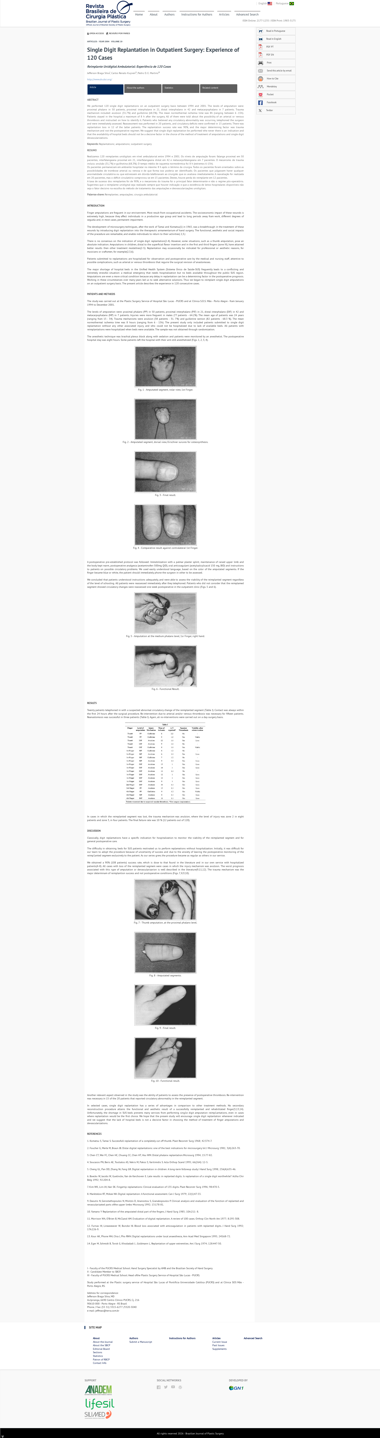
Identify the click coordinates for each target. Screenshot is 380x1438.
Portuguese (285, 3)
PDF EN (265, 54)
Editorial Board (101, 1349)
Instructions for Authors (196, 14)
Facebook (266, 102)
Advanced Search (247, 14)
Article (93, 87)
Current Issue (219, 1341)
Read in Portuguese (271, 30)
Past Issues (218, 1345)
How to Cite (267, 78)
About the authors (135, 87)
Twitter (265, 110)
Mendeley (267, 86)
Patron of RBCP (101, 1359)
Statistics (169, 87)
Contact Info (99, 1363)
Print (264, 62)
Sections (97, 1352)
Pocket (265, 94)
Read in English (269, 38)
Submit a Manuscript (140, 1341)
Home (139, 14)
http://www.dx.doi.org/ (99, 79)
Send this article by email (274, 70)
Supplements (219, 1349)
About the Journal (103, 1341)
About (154, 14)
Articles (224, 14)
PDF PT (265, 46)
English (265, 3)
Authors (169, 14)
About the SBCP (101, 1345)
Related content (210, 87)
